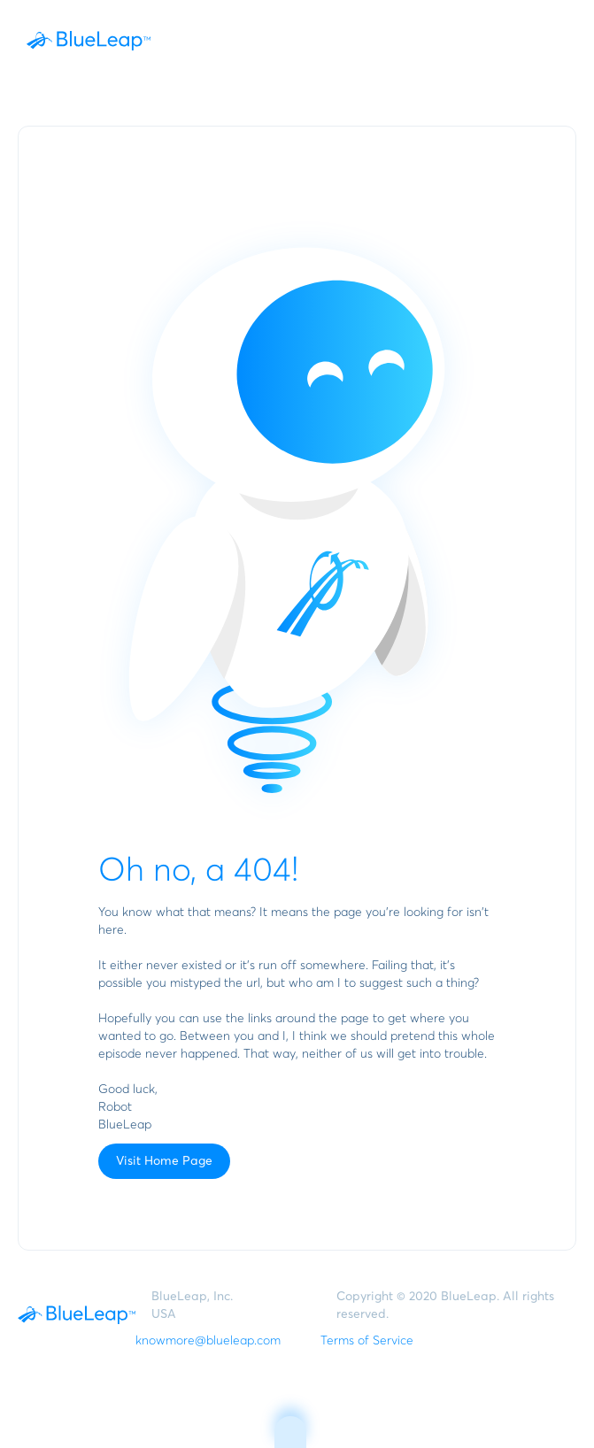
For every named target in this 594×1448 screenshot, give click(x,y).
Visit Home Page (164, 1161)
